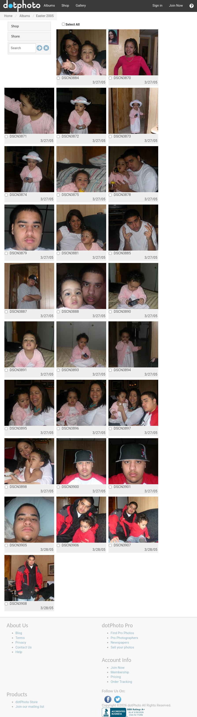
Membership (120, 672)
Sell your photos (122, 647)
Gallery (81, 5)
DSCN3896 (68, 428)
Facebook (108, 699)
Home (8, 16)
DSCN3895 (16, 428)
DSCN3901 (120, 487)
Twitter (117, 699)
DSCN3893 (68, 370)
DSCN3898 (16, 487)
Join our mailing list (29, 707)
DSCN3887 (16, 311)
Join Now (176, 5)
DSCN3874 (16, 195)
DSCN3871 (16, 136)
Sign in (157, 5)
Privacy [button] (20, 642)
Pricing (116, 677)
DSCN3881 (68, 253)
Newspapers (120, 642)
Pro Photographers (124, 638)
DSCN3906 (68, 545)
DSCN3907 (120, 545)
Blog (18, 633)
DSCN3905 (16, 545)
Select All (73, 24)
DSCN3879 (16, 253)
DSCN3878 (120, 195)
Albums (49, 5)
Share (15, 36)
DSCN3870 (120, 78)
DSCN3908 (16, 604)
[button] (191, 6)
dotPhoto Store (26, 702)
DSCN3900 (68, 487)
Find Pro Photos (122, 633)
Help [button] (18, 652)
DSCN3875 (68, 195)
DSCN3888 (68, 311)
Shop (65, 5)
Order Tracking (121, 682)
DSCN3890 (120, 311)
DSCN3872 (68, 136)
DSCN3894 (120, 370)
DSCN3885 (120, 253)
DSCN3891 (16, 370)
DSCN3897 (120, 428)
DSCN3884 (68, 78)
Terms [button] (20, 638)
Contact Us (23, 647)
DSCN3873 (120, 136)
